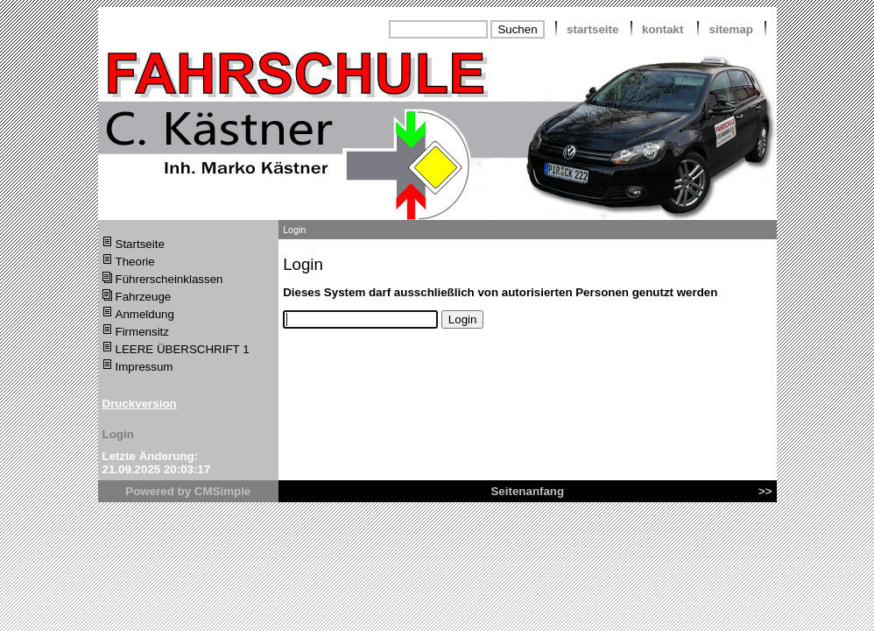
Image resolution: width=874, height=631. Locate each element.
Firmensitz (142, 331)
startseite (592, 29)
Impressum (144, 366)
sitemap (731, 29)
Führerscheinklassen (169, 279)
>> (765, 491)
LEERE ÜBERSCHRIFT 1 (183, 349)
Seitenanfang (527, 491)
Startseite (140, 244)
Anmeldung (145, 314)
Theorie (135, 261)
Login (118, 434)
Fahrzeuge (144, 296)
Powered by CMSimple (187, 491)
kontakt (662, 29)
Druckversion (139, 403)
